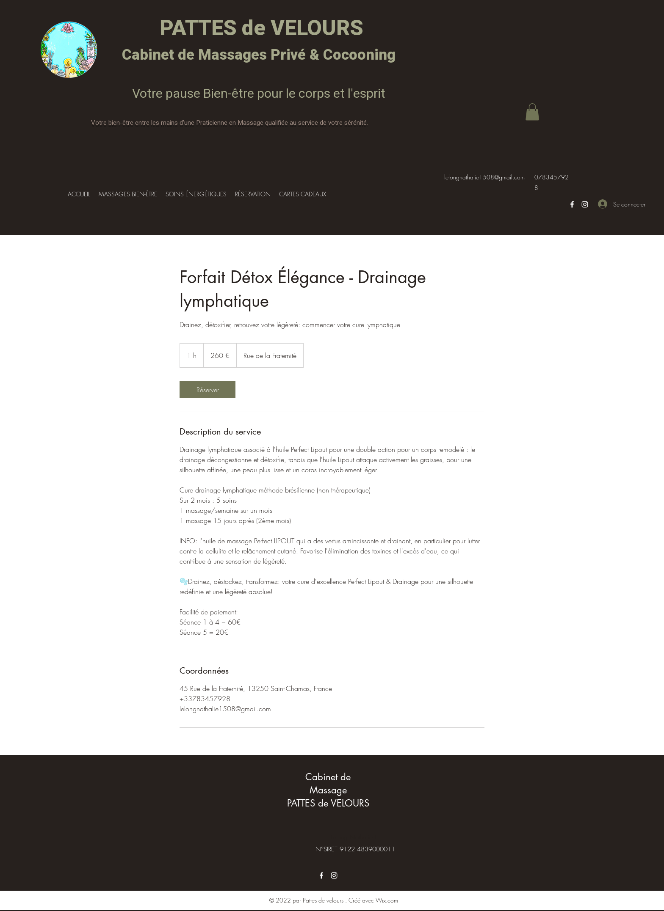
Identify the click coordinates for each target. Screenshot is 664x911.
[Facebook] (572, 204)
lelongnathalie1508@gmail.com (484, 177)
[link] (207, 389)
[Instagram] (585, 204)
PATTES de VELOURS (259, 28)
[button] (532, 112)
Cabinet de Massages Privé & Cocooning (259, 55)
